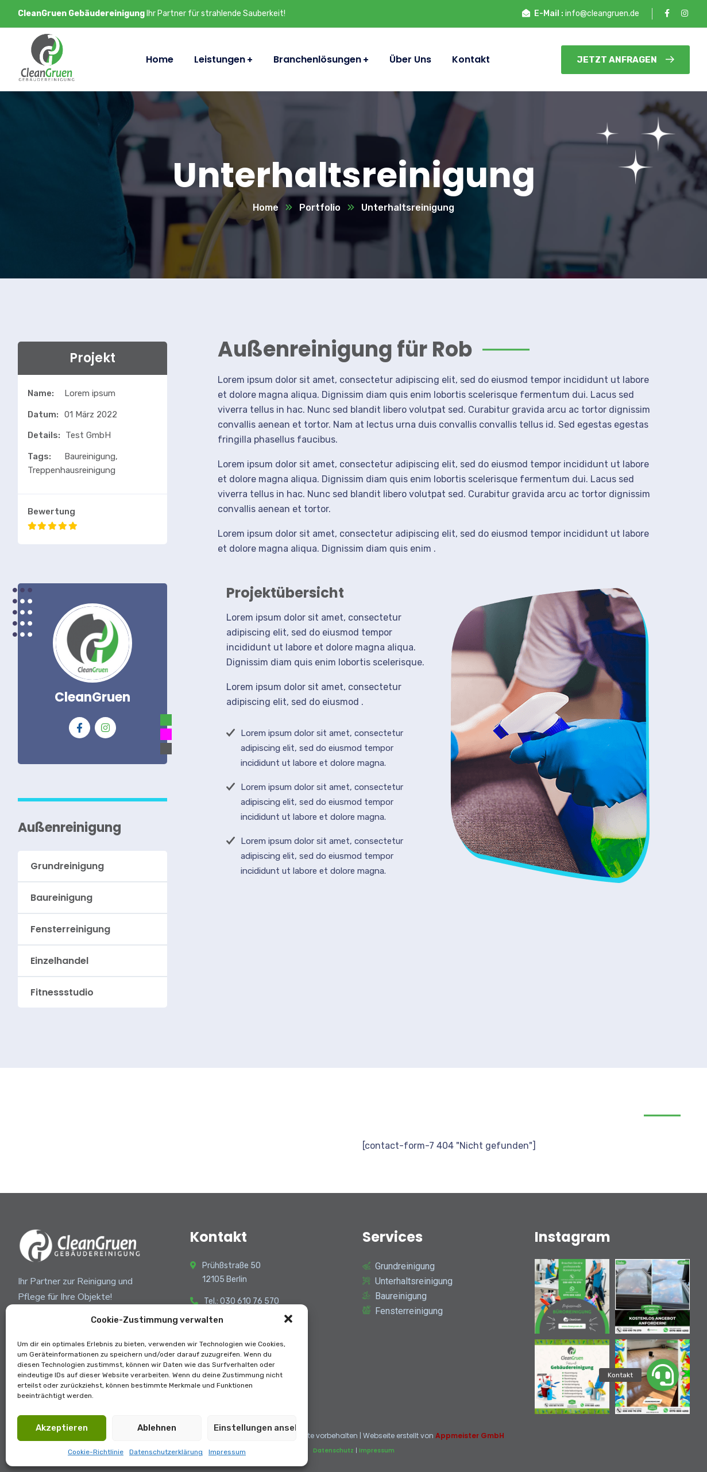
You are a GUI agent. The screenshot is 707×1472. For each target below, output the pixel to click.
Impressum (227, 1452)
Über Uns (410, 59)
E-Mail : (548, 13)
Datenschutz (333, 1450)
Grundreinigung (67, 866)
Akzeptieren (62, 1428)
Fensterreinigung (70, 929)
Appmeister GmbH (469, 1435)
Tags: (39, 456)
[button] (289, 1320)
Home (266, 207)
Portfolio (320, 207)
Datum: (43, 414)
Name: (41, 393)
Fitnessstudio (62, 992)
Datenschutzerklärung (166, 1452)
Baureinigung (61, 897)
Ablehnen (156, 1428)
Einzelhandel (59, 960)
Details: (44, 435)
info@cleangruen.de (602, 13)
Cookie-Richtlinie (95, 1452)
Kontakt (471, 59)
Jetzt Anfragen (625, 60)
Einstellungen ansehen (255, 1428)
